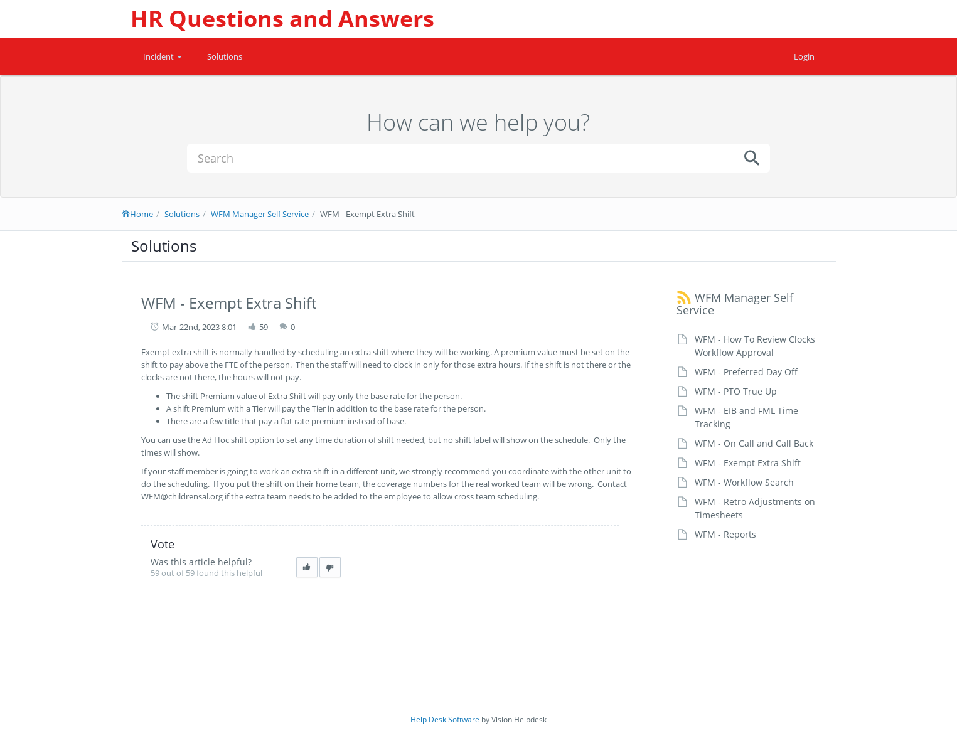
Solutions (224, 56)
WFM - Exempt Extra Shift (748, 463)
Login (804, 56)
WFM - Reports (725, 534)
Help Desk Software (444, 719)
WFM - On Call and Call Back (754, 443)
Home (137, 214)
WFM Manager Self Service (260, 214)
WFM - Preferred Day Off (746, 372)
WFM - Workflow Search (744, 482)
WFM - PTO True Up (736, 391)
